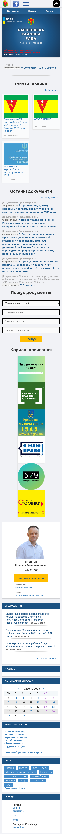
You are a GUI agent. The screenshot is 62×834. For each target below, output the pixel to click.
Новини (32, 11)
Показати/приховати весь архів (23, 752)
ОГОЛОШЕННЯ (42, 119)
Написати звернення (31, 578)
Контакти (50, 11)
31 (23, 715)
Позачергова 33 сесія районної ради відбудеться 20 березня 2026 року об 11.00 (15, 125)
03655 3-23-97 (23, 587)
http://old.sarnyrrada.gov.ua (15, 54)
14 (53, 702)
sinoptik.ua (18, 827)
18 (31, 706)
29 (8, 715)
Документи (13, 11)
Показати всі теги (14, 788)
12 (38, 702)
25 (31, 711)
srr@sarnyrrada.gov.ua (29, 595)
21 (53, 706)
